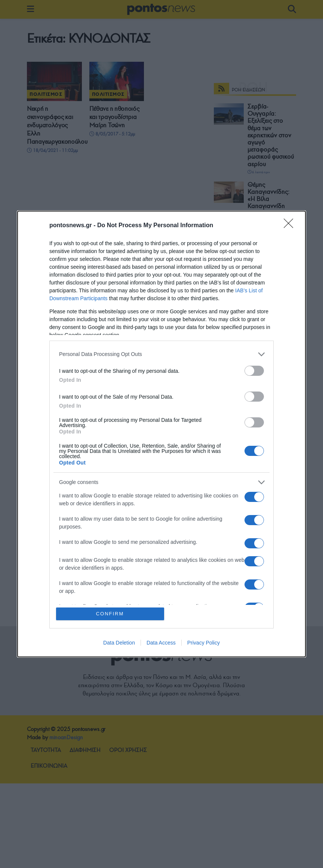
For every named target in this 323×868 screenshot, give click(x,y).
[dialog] (161, 434)
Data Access (161, 643)
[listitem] (161, 354)
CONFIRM (110, 613)
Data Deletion (119, 643)
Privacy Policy (203, 643)
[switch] (254, 371)
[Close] (291, 226)
